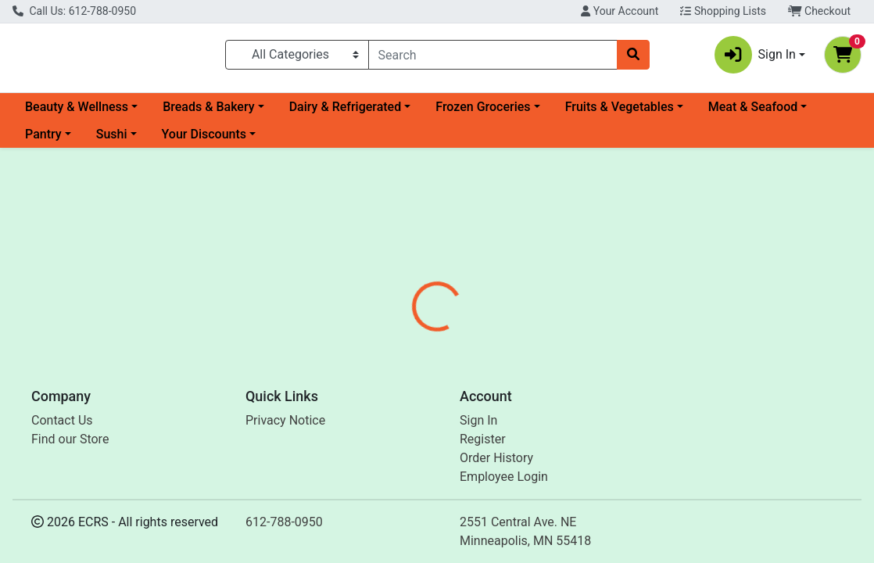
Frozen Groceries (482, 113)
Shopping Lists (723, 11)
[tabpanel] (619, 420)
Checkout (819, 11)
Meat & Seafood (752, 113)
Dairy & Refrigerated (345, 113)
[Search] (493, 58)
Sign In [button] (755, 58)
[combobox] (493, 58)
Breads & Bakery (208, 113)
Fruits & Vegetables (619, 113)
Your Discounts (204, 140)
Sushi (111, 140)
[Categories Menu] (297, 58)
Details (406, 355)
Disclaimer (546, 355)
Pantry (43, 140)
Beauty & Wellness (76, 113)
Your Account (619, 11)
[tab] (406, 355)
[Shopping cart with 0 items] (842, 58)
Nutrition (471, 355)
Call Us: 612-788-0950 (74, 11)
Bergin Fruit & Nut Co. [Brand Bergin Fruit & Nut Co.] (575, 413)
